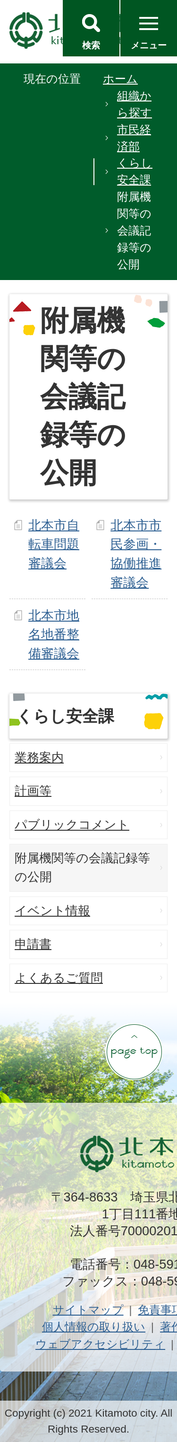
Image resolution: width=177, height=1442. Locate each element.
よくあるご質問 (59, 978)
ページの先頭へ (134, 1051)
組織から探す (134, 104)
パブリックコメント (72, 825)
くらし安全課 (134, 171)
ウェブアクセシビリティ (100, 1344)
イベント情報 (52, 911)
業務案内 (39, 757)
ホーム (120, 78)
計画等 (33, 791)
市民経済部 (134, 138)
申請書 (33, 944)
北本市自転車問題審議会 (53, 544)
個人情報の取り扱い (93, 1326)
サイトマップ (88, 1309)
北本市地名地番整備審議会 (53, 634)
